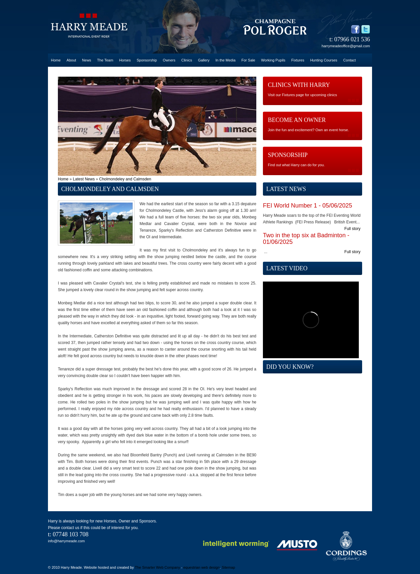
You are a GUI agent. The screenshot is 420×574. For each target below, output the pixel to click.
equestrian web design (201, 567)
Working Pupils (273, 60)
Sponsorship (147, 60)
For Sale (248, 60)
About (71, 60)
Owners (169, 60)
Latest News (84, 179)
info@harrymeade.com (66, 541)
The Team (105, 60)
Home (56, 60)
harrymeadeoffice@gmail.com (346, 46)
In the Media (225, 60)
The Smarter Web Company (157, 567)
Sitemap (228, 567)
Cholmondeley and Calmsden (125, 179)
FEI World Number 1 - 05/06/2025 (307, 205)
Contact (349, 60)
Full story (352, 228)
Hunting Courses (323, 60)
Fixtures (297, 60)
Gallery (204, 60)
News (86, 60)
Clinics (186, 60)
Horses (125, 60)
